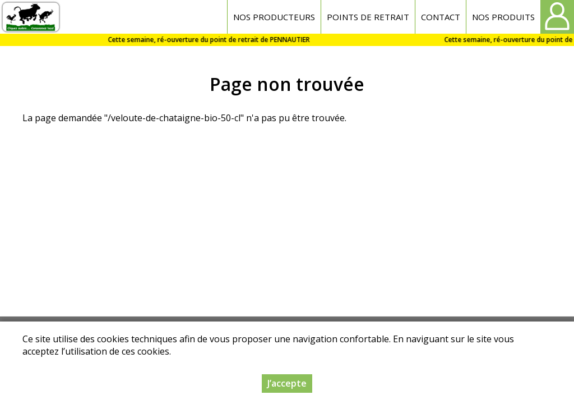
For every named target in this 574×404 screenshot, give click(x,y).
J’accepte (287, 384)
